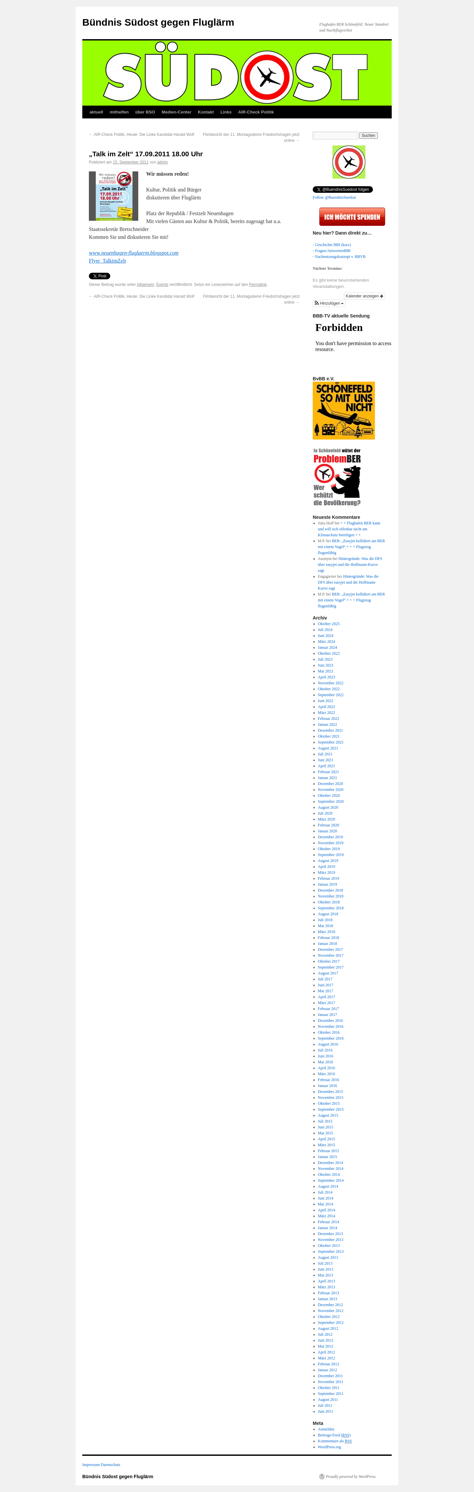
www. (133, 253)
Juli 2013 (325, 1263)
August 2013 (328, 1257)
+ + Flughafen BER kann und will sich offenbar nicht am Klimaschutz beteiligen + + (349, 529)
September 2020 (331, 801)
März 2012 (326, 1358)
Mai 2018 (325, 925)
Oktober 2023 (329, 653)
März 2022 (326, 712)
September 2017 (331, 967)
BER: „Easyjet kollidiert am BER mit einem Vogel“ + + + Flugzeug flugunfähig (351, 547)
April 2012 (326, 1352)
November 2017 (331, 955)
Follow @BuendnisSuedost (334, 197)
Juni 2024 (325, 635)
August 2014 (328, 1186)
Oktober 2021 (329, 736)
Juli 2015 (325, 1121)
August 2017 (328, 973)
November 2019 (331, 843)
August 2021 (328, 748)
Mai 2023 (325, 671)
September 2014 (331, 1180)
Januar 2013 (327, 1299)
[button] (329, 303)
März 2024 (326, 641)
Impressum (91, 1464)
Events (162, 284)
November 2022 (331, 683)
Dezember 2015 (330, 1091)
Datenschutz (110, 1464)
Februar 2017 (328, 1008)
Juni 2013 (325, 1269)
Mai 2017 (325, 991)
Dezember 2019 (330, 837)
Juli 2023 (325, 659)
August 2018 (328, 914)
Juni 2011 (325, 1411)
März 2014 (326, 1216)
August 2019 (328, 860)
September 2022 (331, 695)
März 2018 (326, 931)
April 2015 (326, 1139)
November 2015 (331, 1097)
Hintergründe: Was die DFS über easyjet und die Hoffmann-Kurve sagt (350, 564)
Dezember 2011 (330, 1376)
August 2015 (328, 1115)
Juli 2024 (325, 629)
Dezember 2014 (330, 1162)
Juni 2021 (325, 760)
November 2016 (331, 1026)
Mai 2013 (325, 1275)
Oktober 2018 (329, 902)
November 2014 (331, 1168)
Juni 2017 (325, 985)
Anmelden (326, 1429)
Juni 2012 (325, 1340)
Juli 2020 (325, 813)
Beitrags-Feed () (334, 1435)
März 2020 (326, 819)
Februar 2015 (328, 1151)
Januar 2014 (327, 1228)
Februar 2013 (328, 1293)
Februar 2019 (328, 878)
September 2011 (331, 1393)
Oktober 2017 (329, 961)
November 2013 (331, 1239)
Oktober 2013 (329, 1245)
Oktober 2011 (329, 1387)
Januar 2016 (327, 1085)
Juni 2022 (325, 700)
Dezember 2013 (330, 1233)
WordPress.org (329, 1447)
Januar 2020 (327, 831)
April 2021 (326, 766)
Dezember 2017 (330, 949)
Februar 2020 (328, 825)
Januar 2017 (327, 1014)
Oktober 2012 (329, 1316)
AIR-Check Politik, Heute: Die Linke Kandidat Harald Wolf (141, 134)
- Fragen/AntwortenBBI (332, 250)
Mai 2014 (325, 1204)
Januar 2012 (327, 1370)
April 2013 (326, 1281)
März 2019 (326, 872)
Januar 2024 (327, 647)
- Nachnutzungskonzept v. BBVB (339, 256)
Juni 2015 (325, 1127)
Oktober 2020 (329, 795)
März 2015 (326, 1145)
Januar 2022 (327, 724)
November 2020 (331, 789)
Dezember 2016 (330, 1020)
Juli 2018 (325, 920)
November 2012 (331, 1310)
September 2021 (331, 742)
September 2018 (331, 908)
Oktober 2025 (329, 623)
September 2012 (331, 1322)
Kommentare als (335, 1441)
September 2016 (331, 1038)
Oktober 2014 (329, 1174)
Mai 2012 (325, 1346)
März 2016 (326, 1074)
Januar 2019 (327, 884)
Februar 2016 (328, 1079)
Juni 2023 (325, 665)
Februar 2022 (328, 718)
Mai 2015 (325, 1133)
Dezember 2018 (330, 890)
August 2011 (328, 1399)
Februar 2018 (328, 937)
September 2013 (331, 1251)
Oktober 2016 (329, 1032)
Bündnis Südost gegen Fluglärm (158, 22)
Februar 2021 (328, 772)
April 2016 (326, 1068)
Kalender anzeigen (364, 296)
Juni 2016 (325, 1056)
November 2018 (331, 896)
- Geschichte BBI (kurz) (332, 244)
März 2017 (326, 1002)
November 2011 (330, 1381)
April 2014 (326, 1210)
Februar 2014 (328, 1222)
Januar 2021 (327, 777)
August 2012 (328, 1328)
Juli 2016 (325, 1050)
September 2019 (331, 854)
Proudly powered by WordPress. (351, 1476)
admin (162, 162)
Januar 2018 (327, 943)
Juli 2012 (325, 1334)
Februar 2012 (328, 1364)
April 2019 (326, 866)
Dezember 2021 (330, 730)
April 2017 (326, 997)
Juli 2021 (325, 754)
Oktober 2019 (329, 849)
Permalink (258, 284)
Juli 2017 (325, 979)
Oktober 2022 (329, 689)
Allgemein (145, 284)
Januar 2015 (327, 1156)
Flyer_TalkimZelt (107, 261)
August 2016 (328, 1044)
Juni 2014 (325, 1198)
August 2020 (328, 807)
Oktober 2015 (329, 1103)
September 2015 (331, 1109)
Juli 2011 (325, 1405)
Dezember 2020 (330, 783)
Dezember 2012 (330, 1304)
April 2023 (326, 677)
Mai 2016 (325, 1062)
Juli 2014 (325, 1192)
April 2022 (326, 706)
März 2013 (326, 1287)
